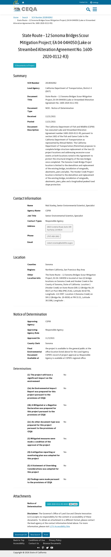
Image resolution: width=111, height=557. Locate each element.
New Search (35, 534)
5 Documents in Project (25, 65)
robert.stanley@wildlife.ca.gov (60, 243)
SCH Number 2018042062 (42, 17)
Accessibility (18, 543)
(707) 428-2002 (53, 236)
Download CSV (21, 534)
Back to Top (18, 540)
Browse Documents (52, 543)
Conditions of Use (36, 540)
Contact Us (83, 2)
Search (25, 17)
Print (46, 534)
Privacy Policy (55, 540)
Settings (94, 2)
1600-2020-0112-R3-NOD (62, 504)
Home (15, 17)
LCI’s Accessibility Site (60, 526)
